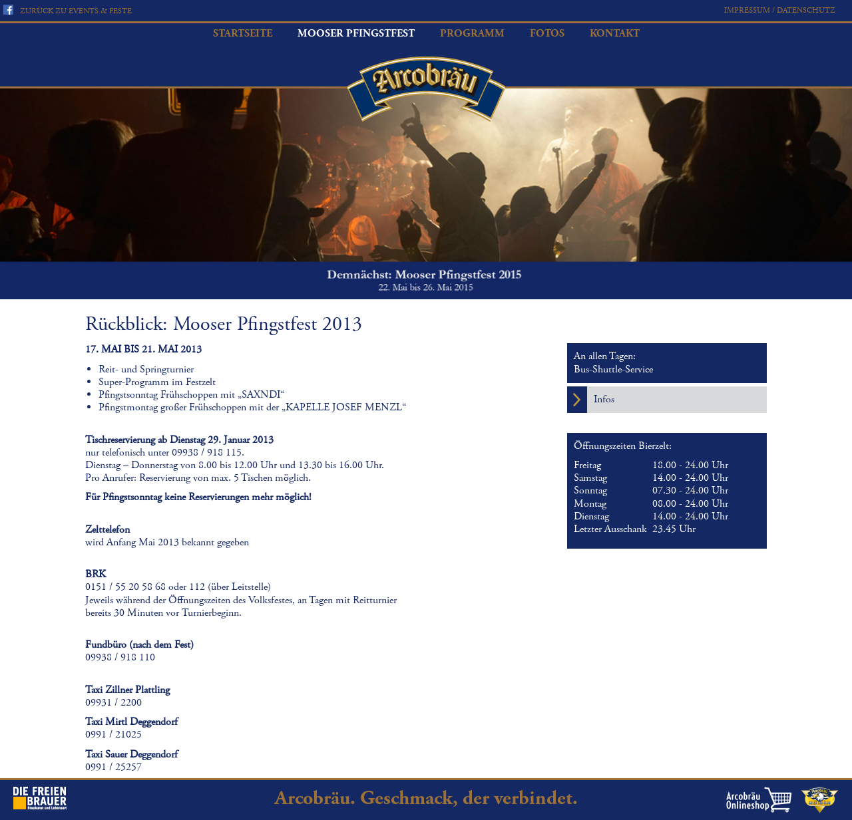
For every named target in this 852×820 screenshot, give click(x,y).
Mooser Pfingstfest (356, 34)
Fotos (547, 34)
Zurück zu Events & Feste (76, 11)
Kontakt (615, 34)
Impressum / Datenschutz (779, 10)
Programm (472, 34)
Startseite (242, 34)
